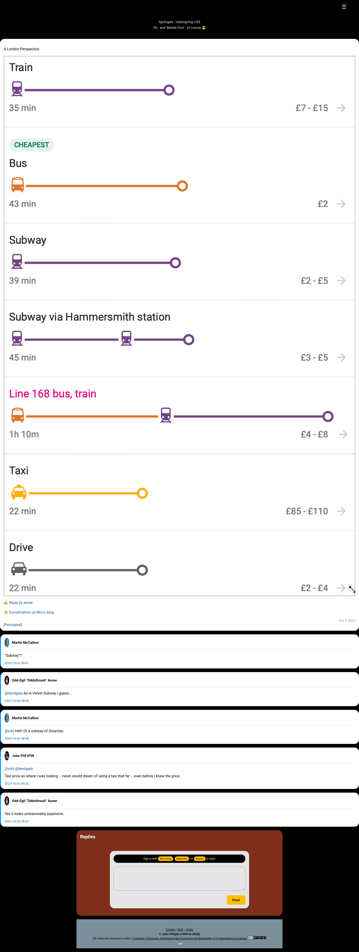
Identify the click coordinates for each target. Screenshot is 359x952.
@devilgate (14, 693)
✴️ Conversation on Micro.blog (29, 612)
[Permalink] (13, 625)
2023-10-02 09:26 (17, 783)
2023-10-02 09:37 (17, 821)
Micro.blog (165, 858)
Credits (170, 929)
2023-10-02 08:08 (17, 701)
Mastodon (182, 858)
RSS (180, 929)
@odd (9, 731)
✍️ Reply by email (18, 603)
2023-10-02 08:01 (17, 663)
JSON (189, 929)
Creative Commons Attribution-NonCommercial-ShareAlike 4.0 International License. (190, 938)
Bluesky (200, 858)
